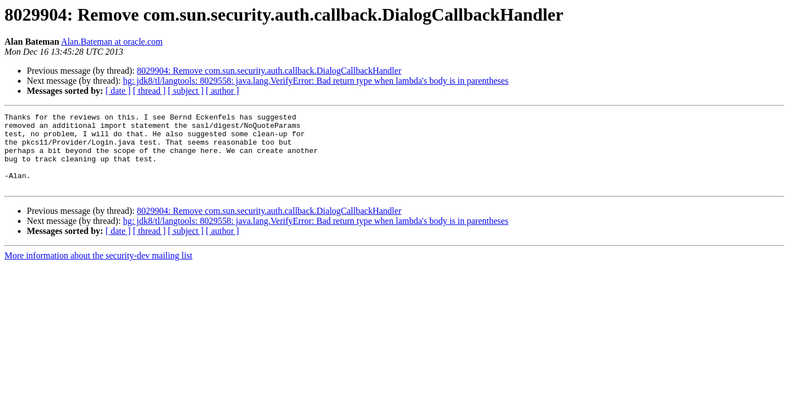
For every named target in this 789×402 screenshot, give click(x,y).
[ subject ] (186, 90)
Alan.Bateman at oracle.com (111, 41)
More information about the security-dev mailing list (98, 270)
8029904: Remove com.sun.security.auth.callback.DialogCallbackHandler (269, 70)
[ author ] (222, 90)
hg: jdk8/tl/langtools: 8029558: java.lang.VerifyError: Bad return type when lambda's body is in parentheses (315, 80)
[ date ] (118, 90)
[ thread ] (149, 90)
